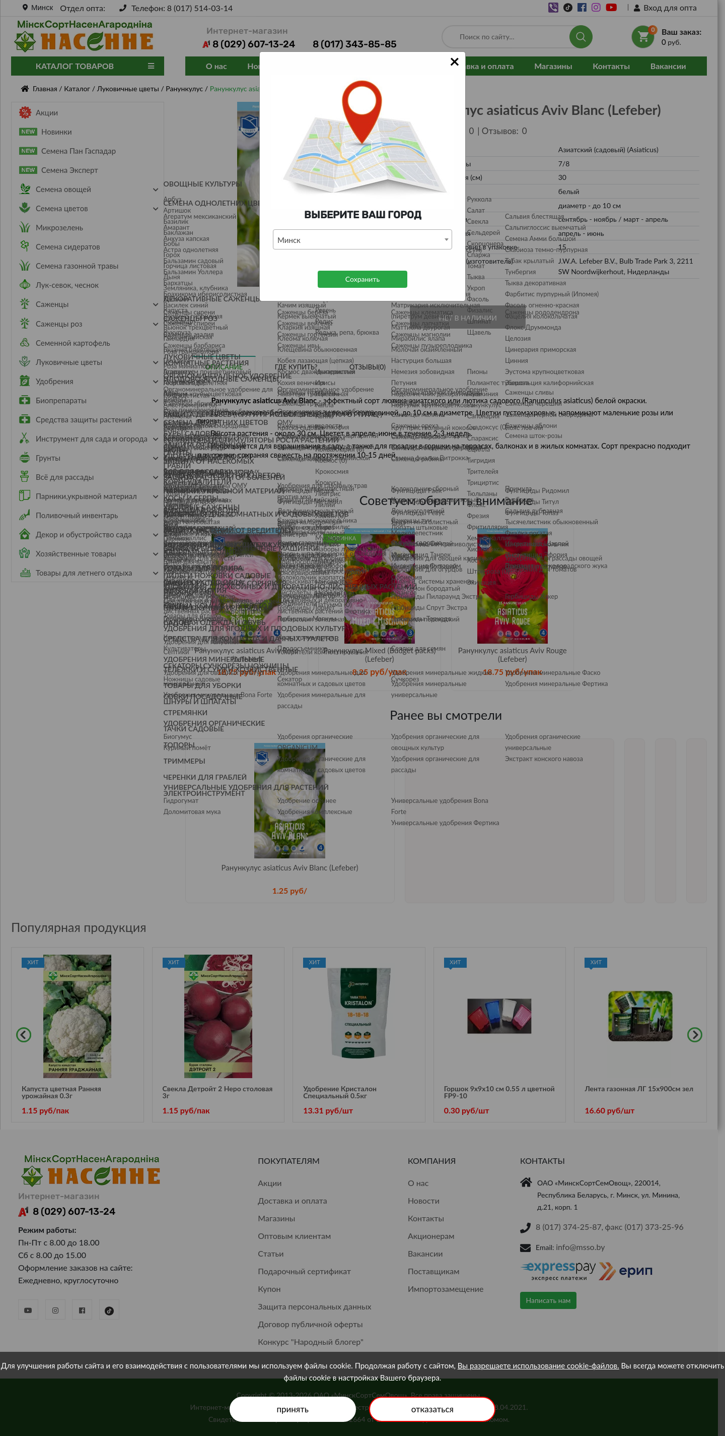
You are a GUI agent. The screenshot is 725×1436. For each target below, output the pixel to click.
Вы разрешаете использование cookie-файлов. (538, 1365)
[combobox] (362, 239)
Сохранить (362, 279)
